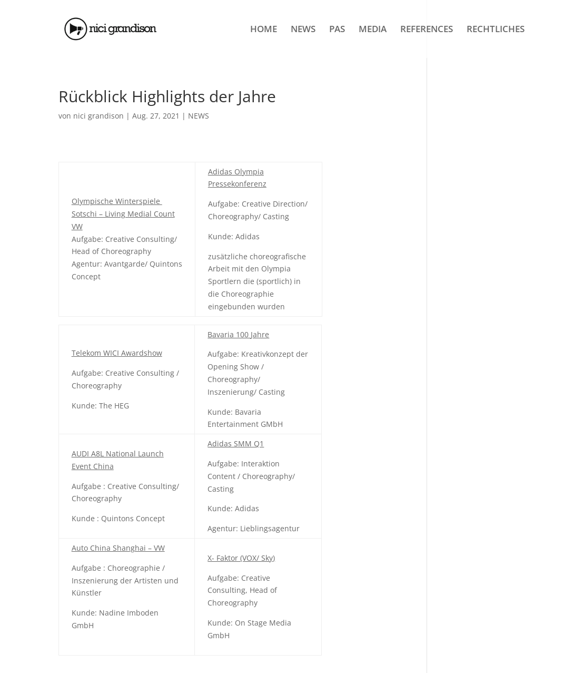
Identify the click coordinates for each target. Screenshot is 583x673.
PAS (337, 30)
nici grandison (98, 116)
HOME (263, 30)
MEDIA (373, 30)
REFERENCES (426, 30)
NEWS (303, 30)
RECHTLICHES (496, 30)
